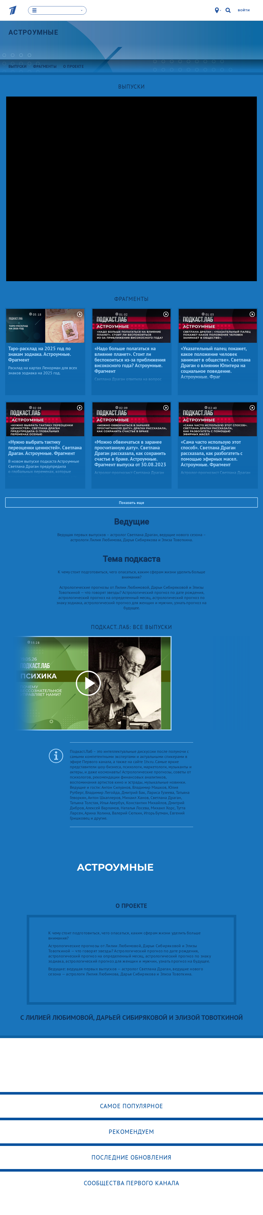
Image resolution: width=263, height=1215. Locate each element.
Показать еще (131, 502)
